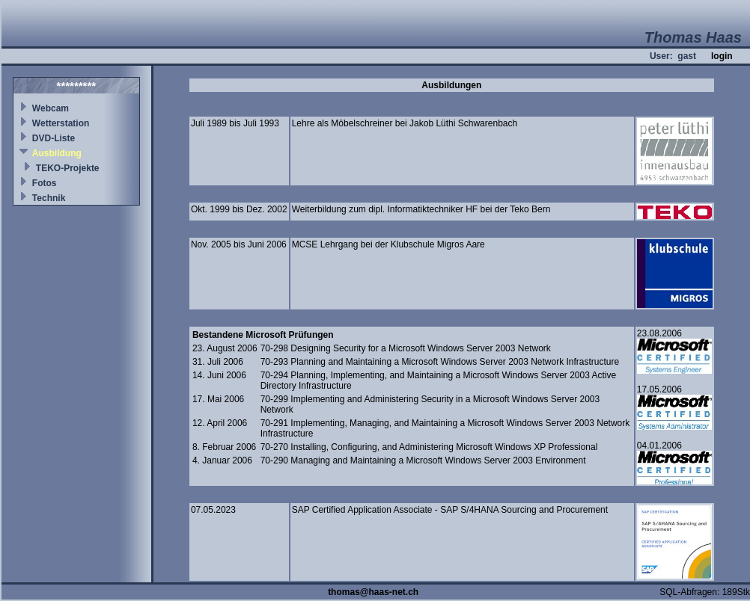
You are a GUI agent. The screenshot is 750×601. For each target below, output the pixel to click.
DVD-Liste (53, 138)
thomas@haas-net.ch (373, 592)
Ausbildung (57, 153)
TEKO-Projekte (68, 168)
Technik (48, 198)
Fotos (44, 183)
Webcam (50, 108)
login (722, 56)
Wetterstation (60, 123)
